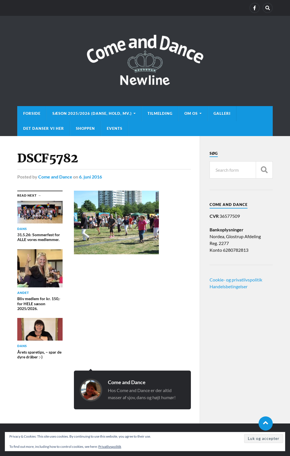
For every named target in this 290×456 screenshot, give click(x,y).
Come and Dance (55, 176)
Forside (31, 113)
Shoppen (85, 128)
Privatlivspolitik (109, 446)
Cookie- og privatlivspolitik (236, 279)
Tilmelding (160, 113)
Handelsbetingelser (229, 286)
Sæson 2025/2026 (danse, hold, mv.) (92, 113)
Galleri (222, 113)
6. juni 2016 (90, 176)
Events (114, 128)
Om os (191, 113)
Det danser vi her (43, 128)
